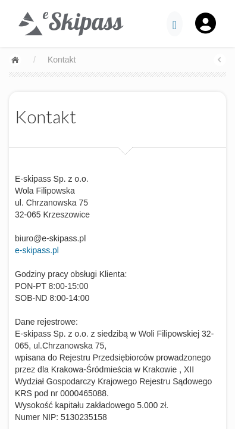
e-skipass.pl (37, 250)
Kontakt (62, 59)
